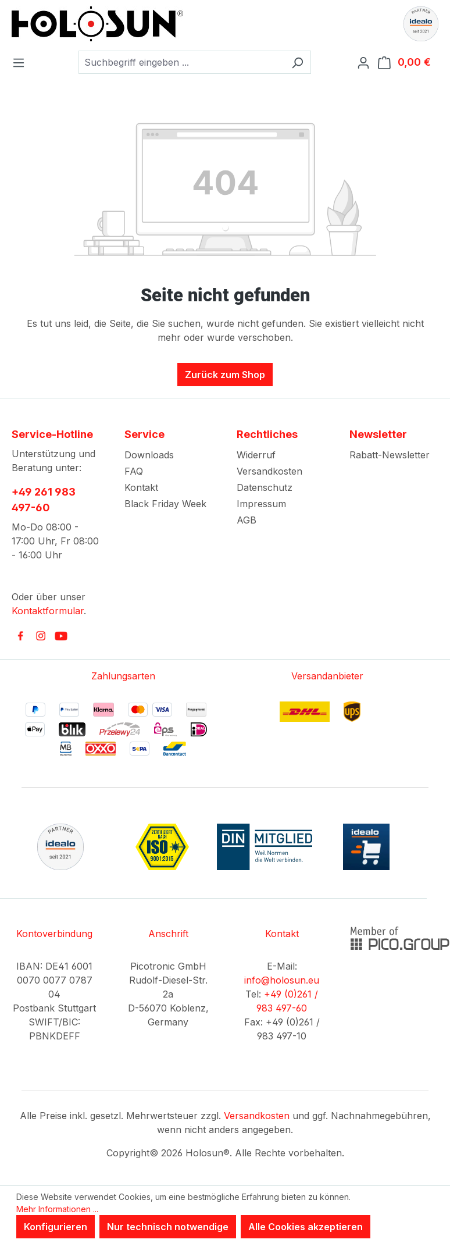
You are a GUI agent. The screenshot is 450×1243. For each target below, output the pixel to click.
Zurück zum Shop (225, 374)
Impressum (261, 504)
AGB (246, 520)
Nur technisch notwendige (167, 1227)
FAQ (133, 471)
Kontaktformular (48, 611)
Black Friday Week (165, 504)
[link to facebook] (20, 635)
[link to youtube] (61, 635)
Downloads (149, 455)
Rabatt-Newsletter (389, 455)
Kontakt (141, 487)
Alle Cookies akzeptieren (305, 1227)
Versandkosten (269, 471)
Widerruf (256, 455)
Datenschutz (264, 487)
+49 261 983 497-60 (44, 500)
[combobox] (181, 62)
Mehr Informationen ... (57, 1209)
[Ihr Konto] (366, 62)
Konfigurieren (55, 1227)
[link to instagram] (40, 635)
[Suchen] (297, 62)
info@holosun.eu (281, 980)
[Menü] (22, 62)
